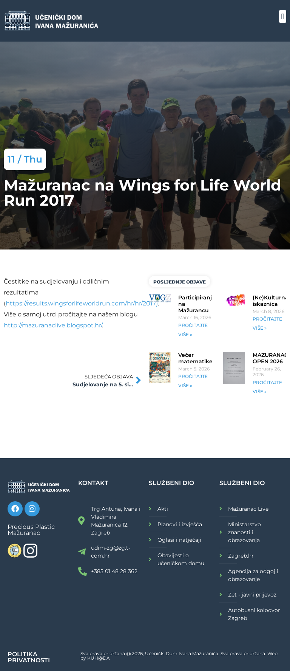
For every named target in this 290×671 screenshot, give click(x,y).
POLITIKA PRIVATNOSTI (29, 657)
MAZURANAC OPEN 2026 (270, 358)
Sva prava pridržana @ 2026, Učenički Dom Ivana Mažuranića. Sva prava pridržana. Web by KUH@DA (179, 656)
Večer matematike (195, 358)
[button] (282, 16)
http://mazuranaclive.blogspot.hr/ (53, 325)
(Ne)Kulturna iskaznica (270, 300)
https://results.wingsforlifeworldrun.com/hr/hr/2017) (82, 303)
